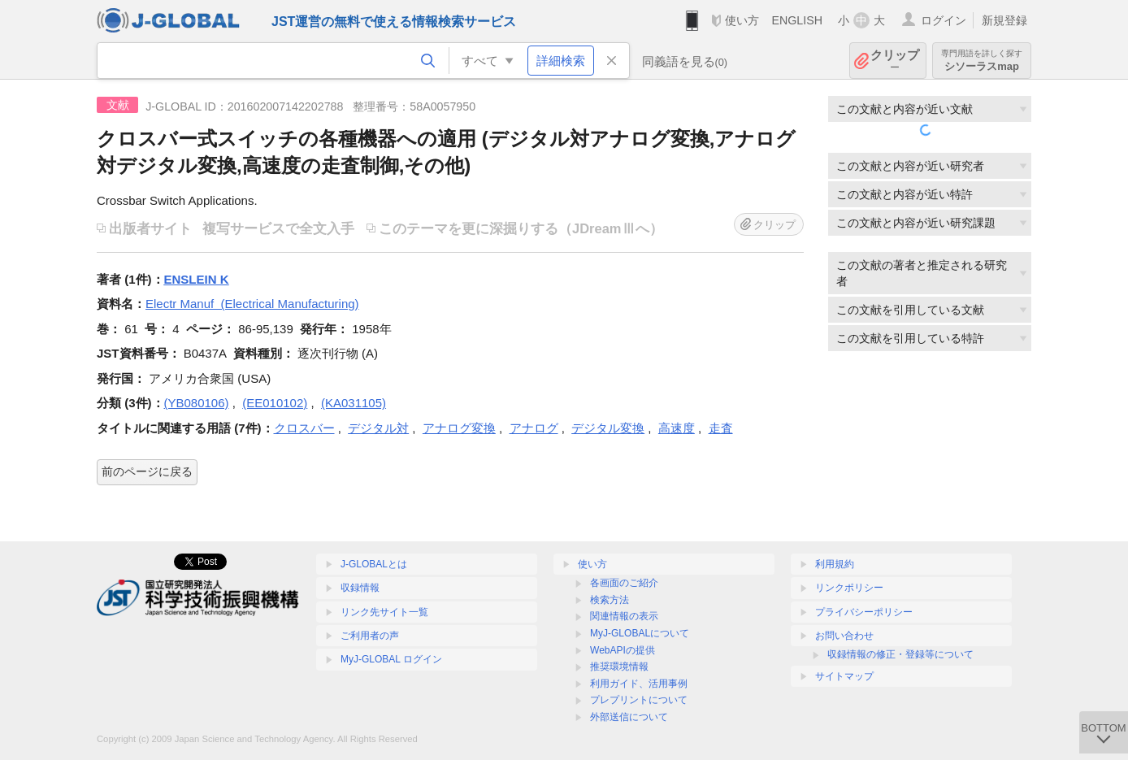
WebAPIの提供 (622, 650)
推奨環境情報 (619, 666)
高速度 (676, 428)
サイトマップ (844, 676)
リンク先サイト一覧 (384, 612)
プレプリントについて (639, 700)
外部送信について (629, 717)
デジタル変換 (607, 428)
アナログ (534, 428)
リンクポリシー (849, 587)
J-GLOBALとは (374, 564)
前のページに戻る (147, 471)
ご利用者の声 (370, 635)
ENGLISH (796, 20)
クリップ (894, 60)
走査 (721, 428)
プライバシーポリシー (864, 612)
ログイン (943, 20)
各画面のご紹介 (624, 582)
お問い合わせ (844, 635)
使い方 (742, 20)
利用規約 (834, 564)
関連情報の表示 (624, 616)
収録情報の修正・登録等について (900, 654)
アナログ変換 (459, 428)
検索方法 (609, 600)
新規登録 (1004, 20)
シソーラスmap (981, 60)
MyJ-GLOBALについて (639, 633)
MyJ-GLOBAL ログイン (391, 659)
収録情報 (360, 587)
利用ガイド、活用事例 (639, 683)
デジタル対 (378, 428)
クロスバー (304, 428)
